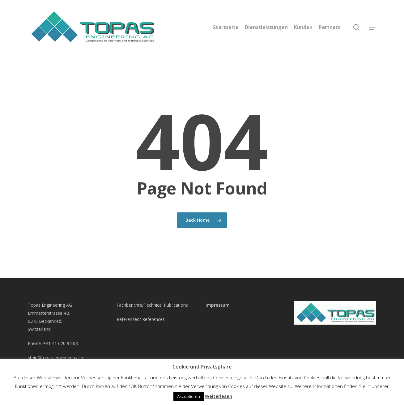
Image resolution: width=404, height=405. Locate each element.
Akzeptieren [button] (188, 396)
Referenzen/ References (141, 319)
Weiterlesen (218, 396)
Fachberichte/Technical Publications (152, 305)
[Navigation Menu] (372, 27)
